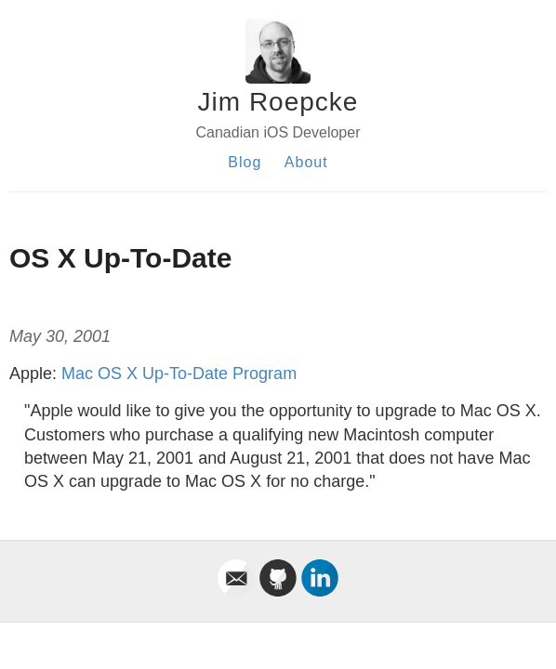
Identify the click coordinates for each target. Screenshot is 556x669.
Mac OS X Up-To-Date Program (179, 373)
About (306, 162)
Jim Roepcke (278, 101)
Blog (244, 162)
